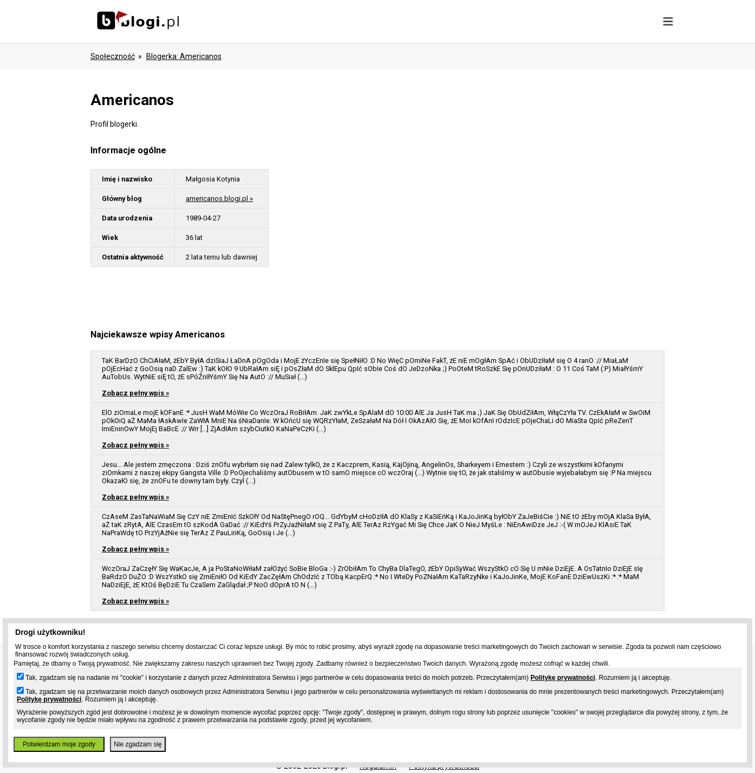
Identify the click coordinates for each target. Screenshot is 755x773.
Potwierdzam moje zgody (59, 744)
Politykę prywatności (562, 677)
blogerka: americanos (184, 56)
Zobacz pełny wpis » (135, 393)
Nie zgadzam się (138, 744)
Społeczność (112, 56)
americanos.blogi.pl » (219, 198)
